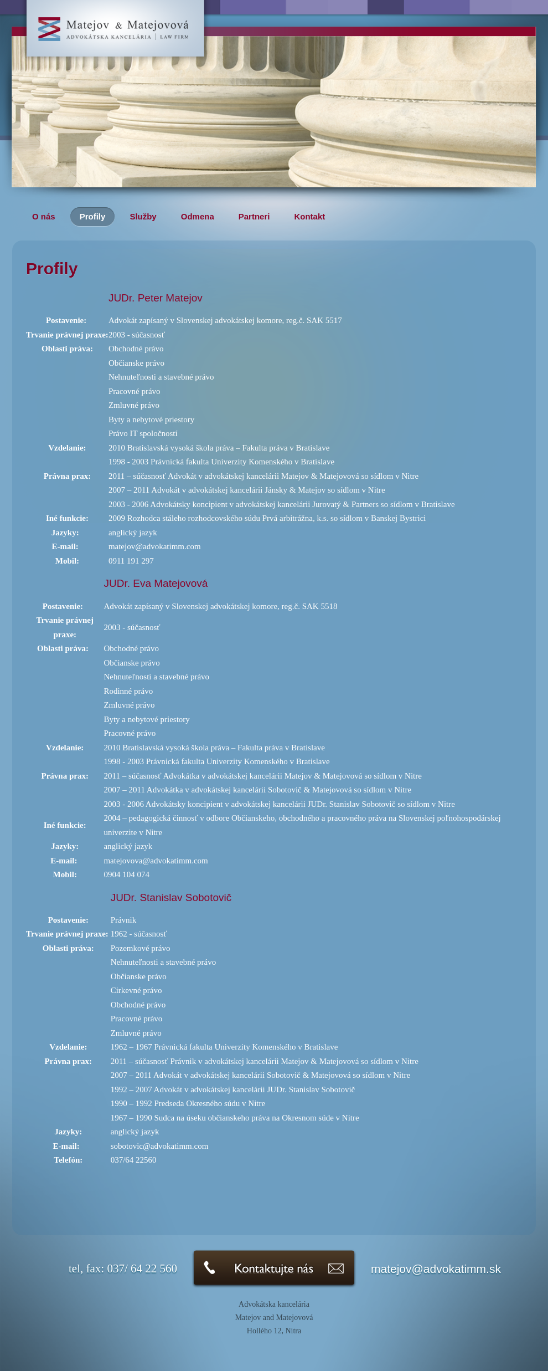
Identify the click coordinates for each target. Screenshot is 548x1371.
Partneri (254, 216)
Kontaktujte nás (274, 1268)
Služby (143, 216)
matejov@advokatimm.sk (436, 1268)
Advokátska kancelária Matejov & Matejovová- (115, 37)
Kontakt (309, 216)
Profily (93, 216)
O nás (43, 216)
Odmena (197, 216)
